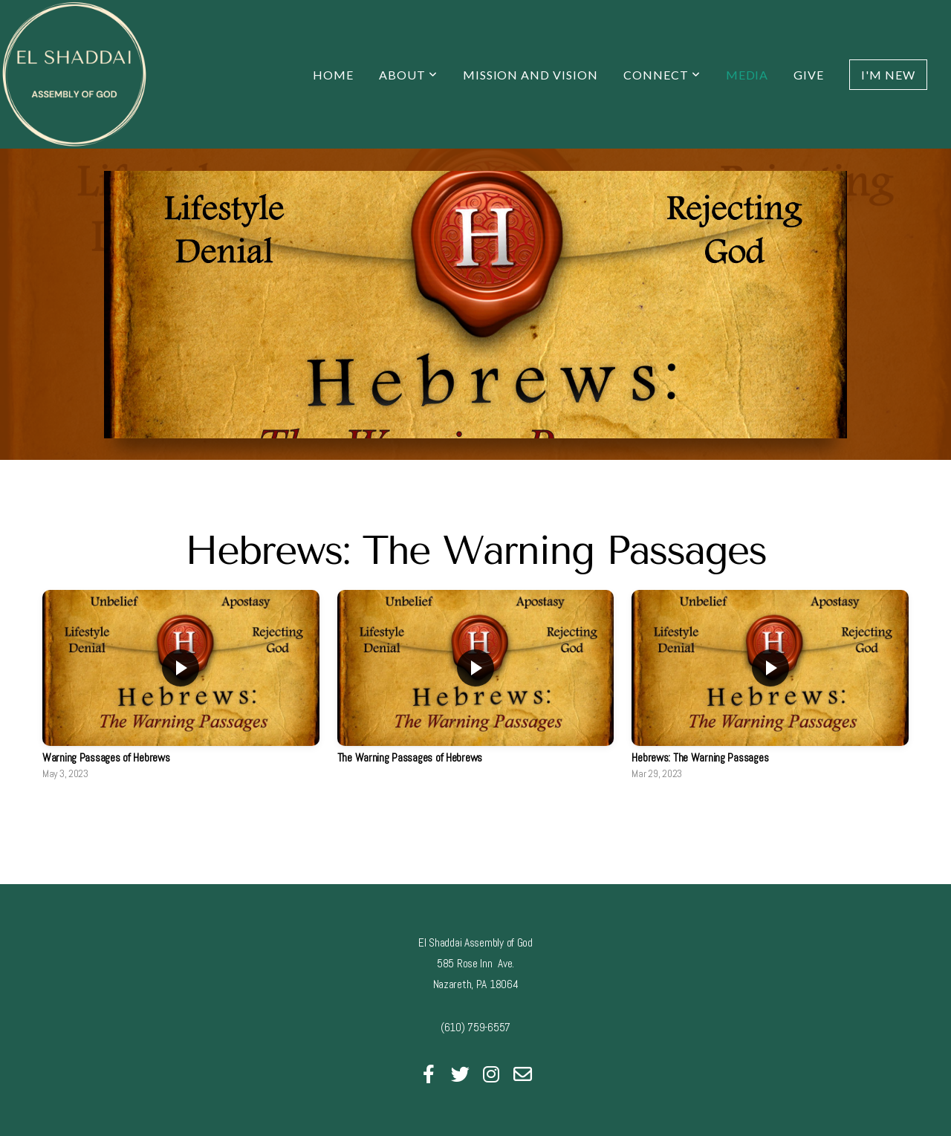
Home (333, 75)
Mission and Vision (530, 75)
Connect (662, 75)
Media (747, 75)
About (408, 75)
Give (808, 75)
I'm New (888, 75)
